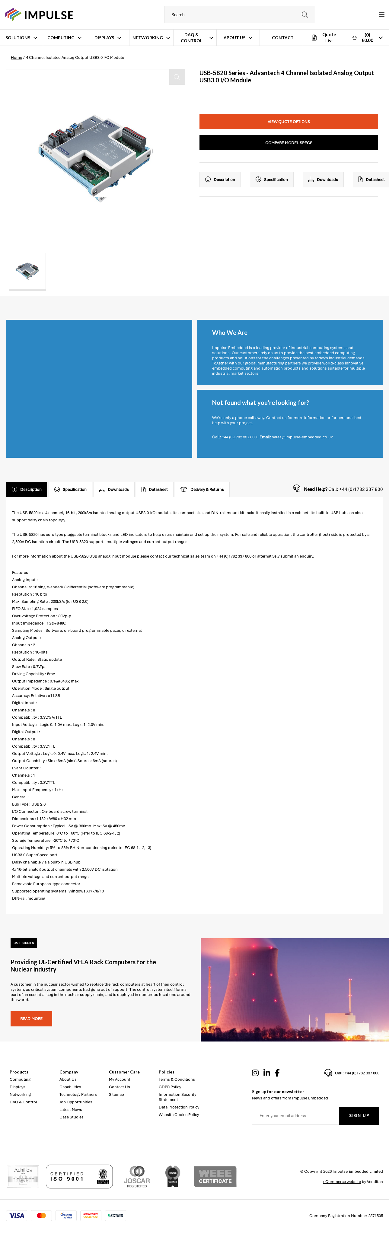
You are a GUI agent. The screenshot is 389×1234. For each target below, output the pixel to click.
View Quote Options (289, 121)
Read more (31, 1018)
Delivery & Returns (202, 489)
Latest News (70, 1109)
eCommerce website (342, 1181)
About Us (234, 37)
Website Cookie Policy (179, 1114)
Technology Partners (78, 1094)
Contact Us (119, 1086)
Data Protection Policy (179, 1107)
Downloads (323, 179)
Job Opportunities (75, 1102)
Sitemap (116, 1094)
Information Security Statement (177, 1097)
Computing (61, 37)
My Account (119, 1079)
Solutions (17, 37)
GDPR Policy (170, 1086)
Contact (283, 37)
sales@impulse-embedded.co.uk (302, 437)
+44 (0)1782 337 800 (239, 437)
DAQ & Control (191, 37)
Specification (272, 179)
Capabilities (70, 1086)
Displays (104, 37)
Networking (147, 37)
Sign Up (359, 1115)
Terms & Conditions (177, 1079)
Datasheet (155, 489)
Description (220, 179)
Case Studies (71, 1117)
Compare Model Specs (288, 142)
